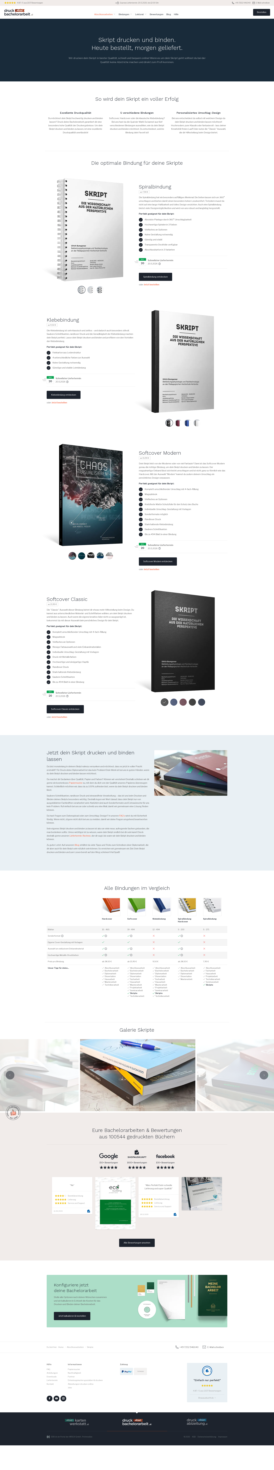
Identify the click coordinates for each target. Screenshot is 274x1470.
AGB (194, 1458)
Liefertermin (52, 1401)
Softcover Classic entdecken (65, 709)
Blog (77, 845)
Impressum (222, 1458)
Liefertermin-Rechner (80, 836)
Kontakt (50, 1405)
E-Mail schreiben (261, 3)
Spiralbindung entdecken (155, 277)
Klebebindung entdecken (63, 395)
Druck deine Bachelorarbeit (18, 12)
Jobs (70, 1408)
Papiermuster (76, 783)
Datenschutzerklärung (207, 1458)
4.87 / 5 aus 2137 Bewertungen (23, 3)
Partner (71, 1398)
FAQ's (122, 816)
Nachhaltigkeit (74, 1394)
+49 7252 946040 (241, 3)
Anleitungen (52, 1394)
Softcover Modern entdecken (157, 561)
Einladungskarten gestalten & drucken (85, 1401)
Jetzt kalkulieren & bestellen (72, 1337)
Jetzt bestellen (151, 284)
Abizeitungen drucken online (80, 1405)
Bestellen (261, 12)
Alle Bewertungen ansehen (137, 1263)
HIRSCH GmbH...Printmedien (80, 1458)
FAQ (48, 1390)
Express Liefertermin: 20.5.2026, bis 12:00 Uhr (137, 3)
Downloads (52, 1398)
